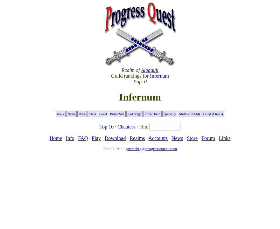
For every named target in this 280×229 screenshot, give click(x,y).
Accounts (158, 138)
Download (115, 138)
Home (56, 138)
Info (70, 138)
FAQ (83, 138)
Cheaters (126, 126)
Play (96, 138)
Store (192, 138)
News (177, 138)
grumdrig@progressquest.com (151, 148)
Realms (137, 138)
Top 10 (107, 126)
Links (224, 138)
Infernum (159, 76)
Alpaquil (149, 70)
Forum (208, 138)
